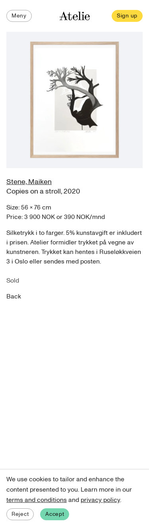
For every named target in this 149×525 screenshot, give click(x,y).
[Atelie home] (75, 16)
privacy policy (100, 500)
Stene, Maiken (29, 182)
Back (13, 296)
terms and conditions (36, 500)
